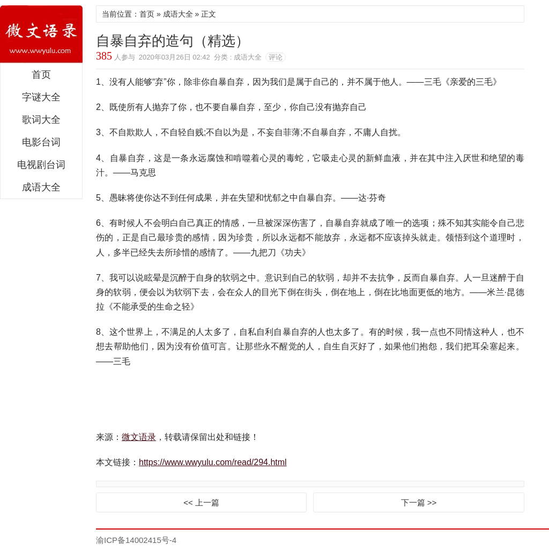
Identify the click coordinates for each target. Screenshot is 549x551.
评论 (276, 57)
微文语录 (41, 34)
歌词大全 (41, 119)
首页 (41, 74)
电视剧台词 (41, 164)
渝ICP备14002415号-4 (136, 540)
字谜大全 (41, 97)
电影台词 (41, 142)
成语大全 (41, 187)
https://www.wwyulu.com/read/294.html (213, 462)
